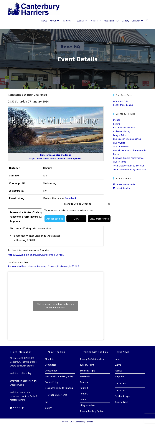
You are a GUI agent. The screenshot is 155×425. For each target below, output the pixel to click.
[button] (108, 203)
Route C (84, 393)
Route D (84, 399)
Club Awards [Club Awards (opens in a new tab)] (119, 142)
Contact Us (120, 390)
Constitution (51, 370)
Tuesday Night (87, 364)
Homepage (17, 407)
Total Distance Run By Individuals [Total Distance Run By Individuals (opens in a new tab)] (129, 169)
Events (116, 119)
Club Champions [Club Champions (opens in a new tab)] (121, 146)
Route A (84, 382)
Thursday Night (87, 370)
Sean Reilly (30, 396)
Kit (46, 402)
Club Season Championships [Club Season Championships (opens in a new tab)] (127, 138)
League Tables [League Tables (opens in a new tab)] (120, 135)
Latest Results (121, 188)
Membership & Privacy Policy (59, 376)
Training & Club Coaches (92, 359)
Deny (76, 218)
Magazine (119, 376)
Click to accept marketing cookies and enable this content (55, 306)
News (117, 359)
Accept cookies (54, 218)
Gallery (48, 407)
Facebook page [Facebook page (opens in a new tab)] (122, 396)
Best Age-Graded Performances (129, 157)
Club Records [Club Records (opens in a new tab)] (119, 161)
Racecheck (70, 198)
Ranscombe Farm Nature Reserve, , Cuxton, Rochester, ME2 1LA (43, 266)
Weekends (85, 376)
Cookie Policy (51, 382)
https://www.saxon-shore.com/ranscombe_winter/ (36, 254)
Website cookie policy (20, 373)
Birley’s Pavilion (87, 405)
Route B (84, 387)
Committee (50, 364)
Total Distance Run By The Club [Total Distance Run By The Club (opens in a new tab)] (128, 165)
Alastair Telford (17, 399)
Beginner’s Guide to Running (59, 387)
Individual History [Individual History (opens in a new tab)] (121, 131)
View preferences (99, 218)
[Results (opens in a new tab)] (95, 20)
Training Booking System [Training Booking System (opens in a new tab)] (92, 411)
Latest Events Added (124, 184)
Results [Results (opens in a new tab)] (116, 123)
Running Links (121, 402)
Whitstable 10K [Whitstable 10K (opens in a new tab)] (120, 101)
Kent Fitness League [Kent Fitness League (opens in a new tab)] (123, 104)
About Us (49, 359)
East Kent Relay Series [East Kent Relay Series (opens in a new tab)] (124, 127)
